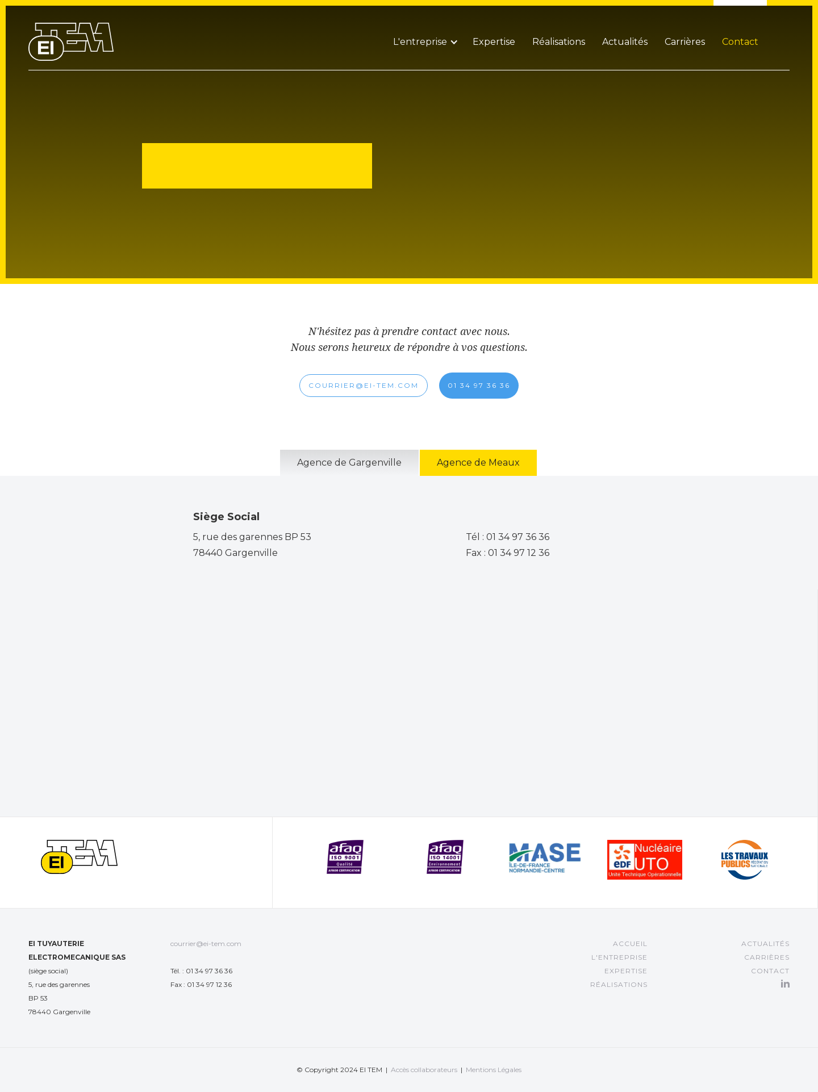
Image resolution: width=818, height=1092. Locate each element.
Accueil (630, 943)
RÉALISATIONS (619, 984)
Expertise (494, 41)
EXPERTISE (626, 971)
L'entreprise (619, 957)
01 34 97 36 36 (479, 385)
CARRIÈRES (767, 957)
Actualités (625, 41)
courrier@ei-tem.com (205, 943)
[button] (424, 28)
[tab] (349, 463)
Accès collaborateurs (424, 1069)
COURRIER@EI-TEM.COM (363, 385)
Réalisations (558, 41)
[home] (71, 30)
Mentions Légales (493, 1069)
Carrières (685, 41)
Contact (740, 41)
